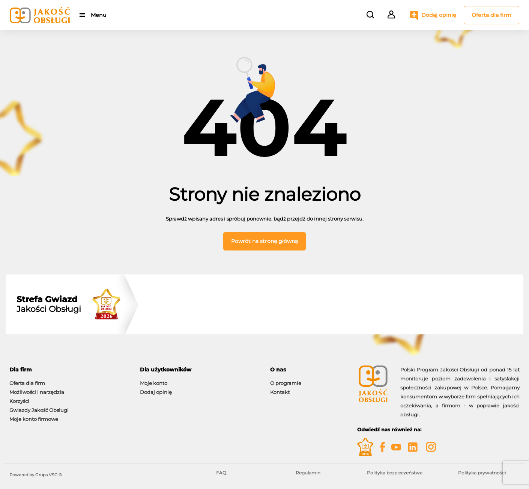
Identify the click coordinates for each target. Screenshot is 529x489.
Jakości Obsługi (49, 304)
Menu (98, 15)
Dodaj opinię (438, 15)
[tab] (69, 369)
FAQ (221, 473)
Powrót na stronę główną (264, 241)
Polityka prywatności (482, 473)
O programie (285, 383)
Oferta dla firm (491, 15)
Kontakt (280, 392)
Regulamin (308, 473)
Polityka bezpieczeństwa (394, 473)
